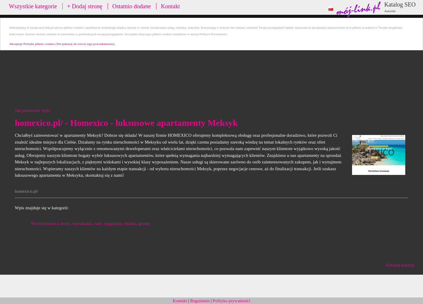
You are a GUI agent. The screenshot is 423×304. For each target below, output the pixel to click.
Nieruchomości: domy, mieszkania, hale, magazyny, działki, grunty (90, 223)
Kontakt (170, 6)
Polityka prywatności (231, 300)
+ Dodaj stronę (84, 6)
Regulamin (200, 300)
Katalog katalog (400, 265)
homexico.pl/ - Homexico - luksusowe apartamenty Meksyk (126, 123)
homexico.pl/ (26, 191)
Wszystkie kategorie (33, 6)
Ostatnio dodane (131, 6)
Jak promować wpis (32, 110)
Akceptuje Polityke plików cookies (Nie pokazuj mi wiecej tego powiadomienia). (62, 44)
